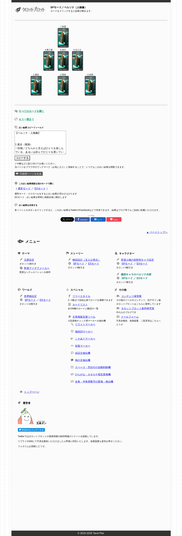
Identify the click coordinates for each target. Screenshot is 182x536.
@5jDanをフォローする (31, 430)
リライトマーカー (85, 324)
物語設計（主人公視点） (86, 259)
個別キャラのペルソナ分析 (136, 274)
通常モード (24, 188)
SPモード (78, 263)
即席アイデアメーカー (37, 268)
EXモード (40, 188)
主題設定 (29, 259)
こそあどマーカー (85, 338)
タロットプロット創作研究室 (137, 308)
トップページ (31, 392)
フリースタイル (81, 296)
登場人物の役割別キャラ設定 (137, 259)
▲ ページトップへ (156, 232)
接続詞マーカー (84, 331)
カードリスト (80, 304)
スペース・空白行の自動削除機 (93, 367)
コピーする (22, 158)
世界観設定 (30, 296)
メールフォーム (130, 316)
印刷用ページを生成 (30, 173)
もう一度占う (26, 119)
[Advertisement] (93, 490)
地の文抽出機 (82, 360)
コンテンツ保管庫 (131, 296)
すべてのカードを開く (31, 111)
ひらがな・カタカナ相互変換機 (93, 374)
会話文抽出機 (82, 353)
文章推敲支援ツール (83, 316)
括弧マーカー (82, 346)
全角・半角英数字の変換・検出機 (94, 381)
